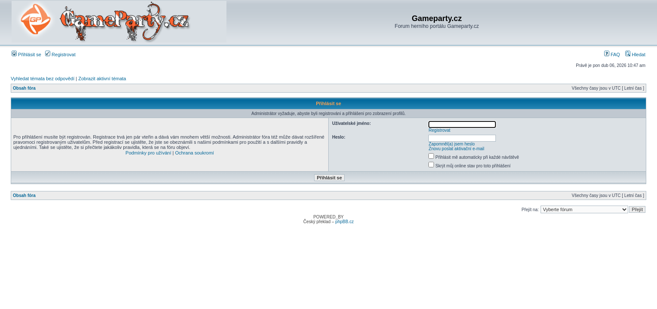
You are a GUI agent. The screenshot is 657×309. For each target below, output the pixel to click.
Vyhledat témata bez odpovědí (42, 78)
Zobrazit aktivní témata (102, 78)
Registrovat (60, 54)
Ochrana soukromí (194, 152)
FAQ (612, 54)
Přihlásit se (26, 54)
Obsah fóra (24, 88)
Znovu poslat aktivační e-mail (457, 148)
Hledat (635, 54)
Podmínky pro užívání (148, 152)
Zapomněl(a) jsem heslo (452, 144)
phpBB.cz (344, 221)
